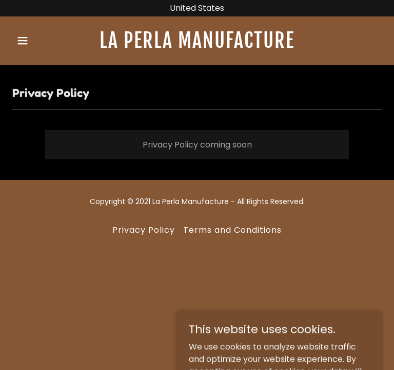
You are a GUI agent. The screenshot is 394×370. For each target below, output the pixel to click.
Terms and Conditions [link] (232, 230)
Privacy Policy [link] (143, 230)
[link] (197, 45)
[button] (40, 40)
